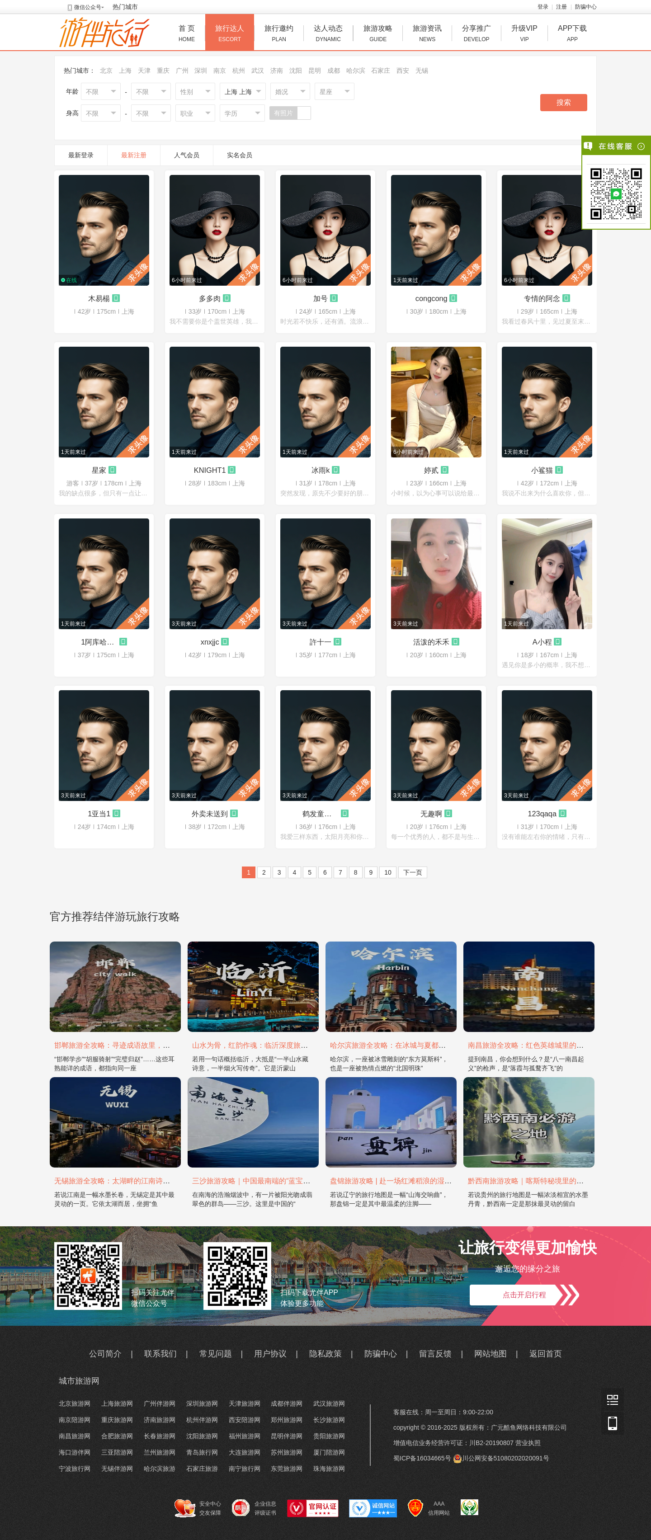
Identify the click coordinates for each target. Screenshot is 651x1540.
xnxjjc (210, 642)
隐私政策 (325, 1353)
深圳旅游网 (202, 1403)
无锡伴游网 (117, 1468)
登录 (543, 7)
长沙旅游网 (329, 1419)
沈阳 (295, 70)
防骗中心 (586, 7)
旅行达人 (229, 34)
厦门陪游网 (329, 1452)
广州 (182, 70)
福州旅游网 (244, 1436)
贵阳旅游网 (329, 1436)
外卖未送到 (210, 814)
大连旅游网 (244, 1452)
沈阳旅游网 (202, 1436)
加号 (320, 298)
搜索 (564, 102)
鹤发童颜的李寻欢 (320, 814)
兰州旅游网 (159, 1452)
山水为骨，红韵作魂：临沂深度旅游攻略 (257, 1045)
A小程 (542, 642)
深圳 (200, 70)
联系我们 (160, 1353)
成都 (333, 70)
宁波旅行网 (74, 1468)
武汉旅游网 (329, 1403)
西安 (402, 70)
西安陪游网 (244, 1419)
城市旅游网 (79, 1380)
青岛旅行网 (202, 1452)
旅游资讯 (427, 34)
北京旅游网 (74, 1403)
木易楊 (99, 298)
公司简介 (105, 1353)
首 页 (187, 34)
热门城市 (125, 6)
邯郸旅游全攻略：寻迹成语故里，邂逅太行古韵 (130, 1045)
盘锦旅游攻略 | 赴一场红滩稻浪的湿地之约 (398, 1181)
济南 (276, 70)
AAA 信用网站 (429, 1508)
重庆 (163, 70)
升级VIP (524, 34)
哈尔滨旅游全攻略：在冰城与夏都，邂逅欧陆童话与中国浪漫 (427, 1045)
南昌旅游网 (74, 1436)
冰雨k (320, 470)
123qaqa (542, 814)
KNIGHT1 (210, 470)
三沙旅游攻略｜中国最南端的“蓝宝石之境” (259, 1181)
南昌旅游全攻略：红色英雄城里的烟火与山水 (540, 1045)
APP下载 (572, 34)
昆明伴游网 (286, 1436)
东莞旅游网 (286, 1468)
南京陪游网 (74, 1419)
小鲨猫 (542, 470)
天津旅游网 (244, 1403)
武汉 (257, 70)
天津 (144, 70)
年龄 (72, 91)
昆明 (314, 70)
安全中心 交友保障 (198, 1508)
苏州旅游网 (286, 1452)
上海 (125, 70)
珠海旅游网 (329, 1468)
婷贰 (431, 470)
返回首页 (545, 1353)
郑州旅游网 (286, 1419)
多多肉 (210, 298)
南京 (219, 70)
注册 (561, 7)
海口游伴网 (74, 1452)
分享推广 (476, 34)
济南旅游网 (159, 1419)
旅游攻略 (377, 34)
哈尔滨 (355, 70)
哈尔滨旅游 (159, 1468)
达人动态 (328, 34)
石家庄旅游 (202, 1468)
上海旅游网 (117, 1403)
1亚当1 (99, 814)
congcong (431, 298)
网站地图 (490, 1353)
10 (388, 872)
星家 (99, 470)
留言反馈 (435, 1353)
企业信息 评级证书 (254, 1507)
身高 (72, 113)
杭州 (238, 70)
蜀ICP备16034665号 (422, 1458)
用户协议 (270, 1353)
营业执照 (528, 1442)
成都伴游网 (286, 1403)
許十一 (320, 642)
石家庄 (380, 70)
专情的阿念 (542, 298)
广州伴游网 (159, 1403)
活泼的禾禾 (431, 642)
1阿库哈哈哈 (99, 642)
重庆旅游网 (117, 1419)
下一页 (412, 872)
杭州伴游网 (202, 1419)
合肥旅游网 (117, 1436)
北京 (106, 70)
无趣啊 (431, 814)
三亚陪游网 (117, 1452)
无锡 (421, 70)
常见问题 (215, 1353)
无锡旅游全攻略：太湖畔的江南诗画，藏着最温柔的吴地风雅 (152, 1181)
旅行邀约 (278, 34)
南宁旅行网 (244, 1468)
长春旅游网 (159, 1436)
